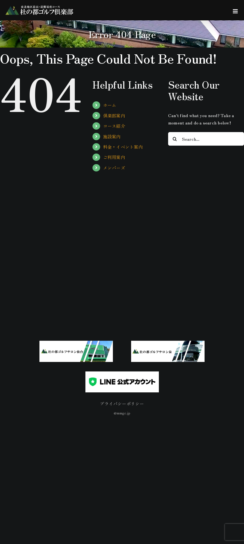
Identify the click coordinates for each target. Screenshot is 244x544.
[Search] (175, 139)
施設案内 (112, 136)
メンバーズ (114, 167)
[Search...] (206, 139)
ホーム (109, 105)
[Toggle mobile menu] (236, 11)
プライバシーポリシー (122, 403)
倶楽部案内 (114, 115)
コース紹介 (114, 126)
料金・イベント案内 (123, 146)
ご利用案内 (114, 157)
